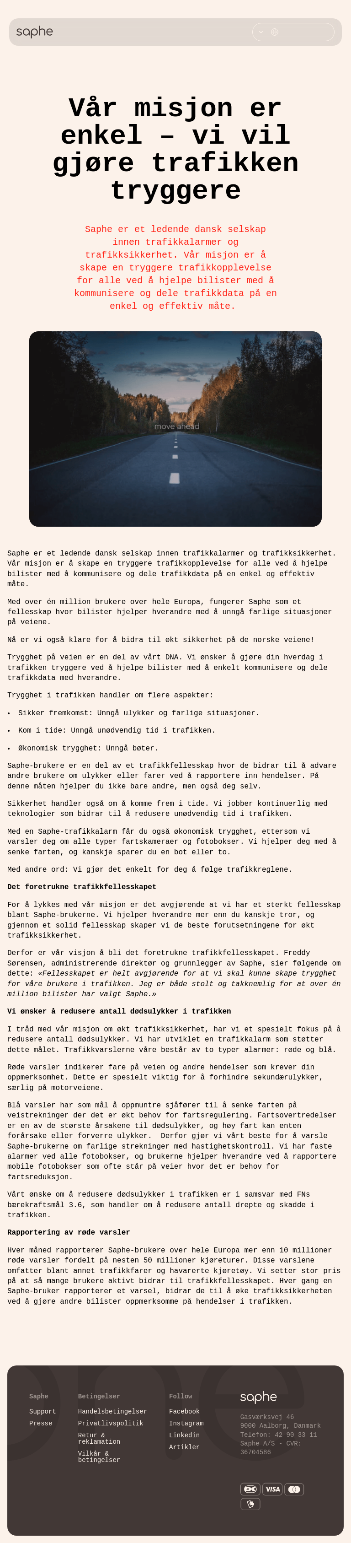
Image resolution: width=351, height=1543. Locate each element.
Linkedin (184, 1435)
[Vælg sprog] (293, 32)
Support (42, 1412)
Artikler (184, 1447)
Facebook (184, 1412)
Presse (40, 1423)
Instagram (186, 1423)
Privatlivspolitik (111, 1423)
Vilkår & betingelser (99, 1457)
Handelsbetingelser (112, 1412)
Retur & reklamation (99, 1438)
